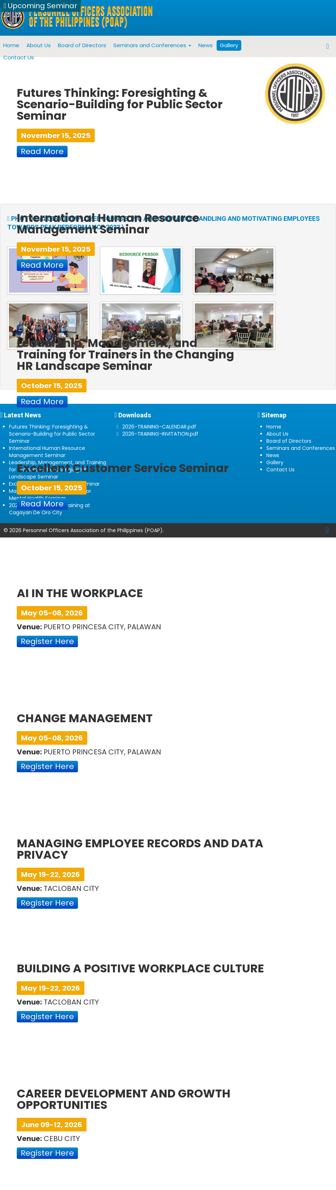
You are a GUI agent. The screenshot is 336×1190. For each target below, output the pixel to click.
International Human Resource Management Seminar (47, 452)
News (205, 45)
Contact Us (18, 57)
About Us (38, 45)
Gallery (229, 45)
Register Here (47, 641)
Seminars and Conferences (152, 45)
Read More (42, 151)
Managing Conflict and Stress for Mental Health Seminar (50, 494)
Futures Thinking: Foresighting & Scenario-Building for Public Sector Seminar (52, 434)
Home (11, 45)
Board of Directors (82, 45)
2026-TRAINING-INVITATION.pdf (160, 433)
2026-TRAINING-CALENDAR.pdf (159, 426)
